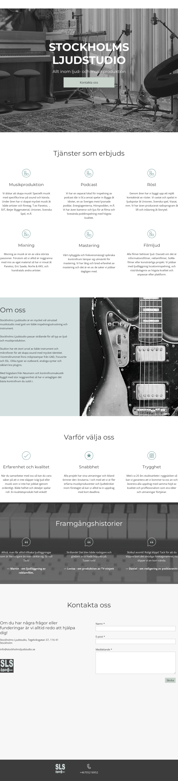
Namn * (100, 623)
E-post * (100, 636)
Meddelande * (104, 649)
